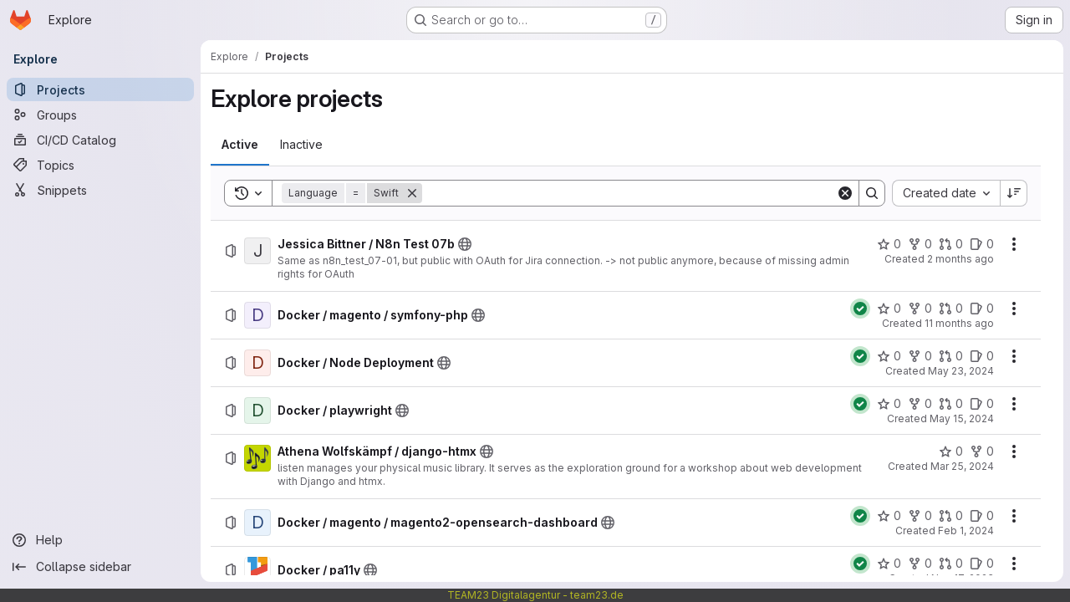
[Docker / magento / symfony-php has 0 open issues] (982, 308)
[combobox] (946, 193)
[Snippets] (100, 190)
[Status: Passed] (860, 308)
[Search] (629, 193)
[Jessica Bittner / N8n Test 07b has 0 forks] (920, 244)
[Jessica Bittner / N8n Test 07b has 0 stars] (889, 244)
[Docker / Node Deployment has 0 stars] (889, 356)
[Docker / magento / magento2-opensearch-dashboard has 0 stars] (889, 516)
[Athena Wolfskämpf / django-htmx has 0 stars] (951, 451)
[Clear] (845, 193)
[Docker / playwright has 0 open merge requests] (951, 404)
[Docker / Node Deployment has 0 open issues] (982, 356)
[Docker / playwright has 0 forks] (920, 404)
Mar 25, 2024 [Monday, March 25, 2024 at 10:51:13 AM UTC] (962, 466)
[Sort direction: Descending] (1014, 193)
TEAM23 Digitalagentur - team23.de (535, 595)
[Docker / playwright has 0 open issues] (982, 404)
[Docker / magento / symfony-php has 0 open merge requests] (951, 308)
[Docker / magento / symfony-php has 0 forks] (920, 308)
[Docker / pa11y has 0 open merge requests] (951, 563)
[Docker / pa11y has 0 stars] (889, 563)
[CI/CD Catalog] (100, 139)
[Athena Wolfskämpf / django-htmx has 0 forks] (982, 451)
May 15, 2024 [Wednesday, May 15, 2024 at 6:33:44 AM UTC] (962, 418)
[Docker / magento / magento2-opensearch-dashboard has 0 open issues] (982, 516)
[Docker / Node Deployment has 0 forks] (920, 356)
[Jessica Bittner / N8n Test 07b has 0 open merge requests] (951, 244)
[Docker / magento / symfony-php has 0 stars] (889, 308)
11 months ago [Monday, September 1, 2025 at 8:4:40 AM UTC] (959, 323)
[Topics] (100, 164)
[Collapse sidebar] (100, 567)
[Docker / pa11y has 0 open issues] (982, 563)
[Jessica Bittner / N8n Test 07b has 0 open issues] (982, 244)
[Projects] (100, 89)
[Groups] (100, 114)
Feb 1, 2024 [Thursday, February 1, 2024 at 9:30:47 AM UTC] (966, 530)
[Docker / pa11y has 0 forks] (920, 563)
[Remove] (412, 193)
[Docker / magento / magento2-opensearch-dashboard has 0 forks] (920, 516)
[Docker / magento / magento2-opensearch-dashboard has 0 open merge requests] (951, 516)
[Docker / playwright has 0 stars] (889, 404)
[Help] (100, 540)
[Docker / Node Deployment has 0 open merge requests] (951, 356)
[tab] (240, 145)
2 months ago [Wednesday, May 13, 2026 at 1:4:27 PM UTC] (960, 259)
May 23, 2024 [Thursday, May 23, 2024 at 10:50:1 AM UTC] (961, 371)
